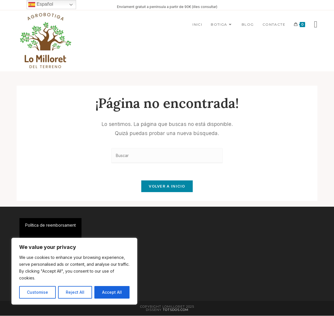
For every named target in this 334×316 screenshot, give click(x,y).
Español (40, 4)
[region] (74, 271)
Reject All (75, 292)
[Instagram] (316, 24)
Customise (37, 292)
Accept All (112, 292)
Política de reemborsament (50, 225)
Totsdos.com (175, 310)
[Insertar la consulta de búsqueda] (167, 155)
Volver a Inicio (167, 186)
